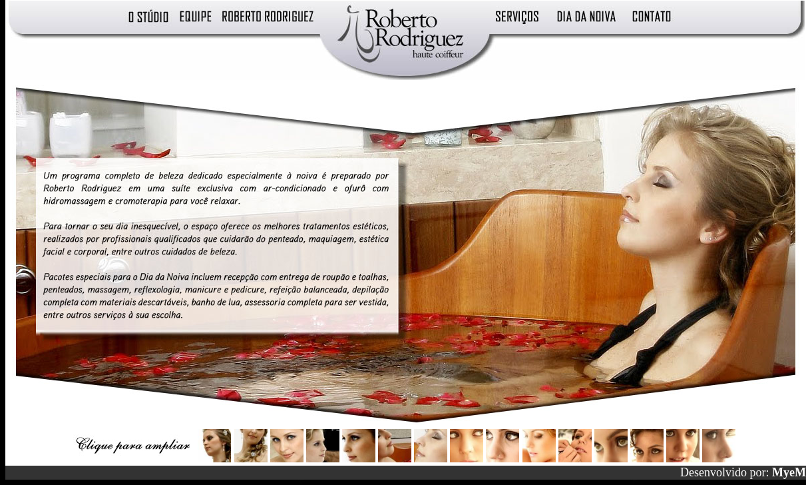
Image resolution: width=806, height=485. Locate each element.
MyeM (789, 472)
